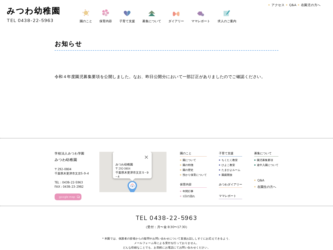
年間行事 (188, 191)
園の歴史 (188, 170)
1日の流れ (189, 196)
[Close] (146, 157)
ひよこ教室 (228, 165)
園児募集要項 (265, 160)
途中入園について (267, 165)
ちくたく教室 (230, 160)
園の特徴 (188, 165)
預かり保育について (195, 174)
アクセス (278, 5)
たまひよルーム (231, 170)
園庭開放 (227, 174)
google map (67, 196)
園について (189, 160)
